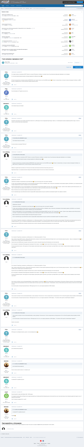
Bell (4, 50)
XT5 (12, 29)
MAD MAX (6, 360)
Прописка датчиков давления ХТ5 (8, 53)
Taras (72, 32)
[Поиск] (69, 6)
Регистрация (80, 2)
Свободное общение (13, 50)
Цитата (15, 84)
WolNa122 (73, 19)
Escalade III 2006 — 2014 (17, 37)
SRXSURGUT (6, 103)
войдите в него (40, 424)
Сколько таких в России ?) (6, 24)
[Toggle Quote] (13, 137)
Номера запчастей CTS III (7, 40)
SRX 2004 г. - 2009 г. (14, 62)
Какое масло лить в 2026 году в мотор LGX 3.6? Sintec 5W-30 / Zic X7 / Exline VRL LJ (17, 28)
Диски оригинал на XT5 (6, 32)
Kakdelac (5, 29)
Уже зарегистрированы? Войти (69, 2)
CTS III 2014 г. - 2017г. (15, 41)
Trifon (8, 61)
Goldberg (5, 25)
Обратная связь (19, 5)
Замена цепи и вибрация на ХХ (7, 14)
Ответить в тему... (10, 428)
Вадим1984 (6, 37)
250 (6, 112)
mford (73, 53)
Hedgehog (6, 33)
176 (6, 81)
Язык (35, 443)
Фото (11, 25)
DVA (5, 54)
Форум (3, 6)
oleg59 (6, 391)
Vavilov (5, 15)
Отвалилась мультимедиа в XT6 (7, 18)
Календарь (12, 5)
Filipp (6, 88)
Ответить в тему (78, 66)
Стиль (38, 443)
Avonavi (73, 28)
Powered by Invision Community (42, 445)
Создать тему (68, 66)
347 (6, 370)
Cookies (48, 443)
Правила (7, 5)
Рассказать (70, 62)
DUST (72, 40)
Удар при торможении (6, 36)
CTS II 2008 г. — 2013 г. (15, 15)
